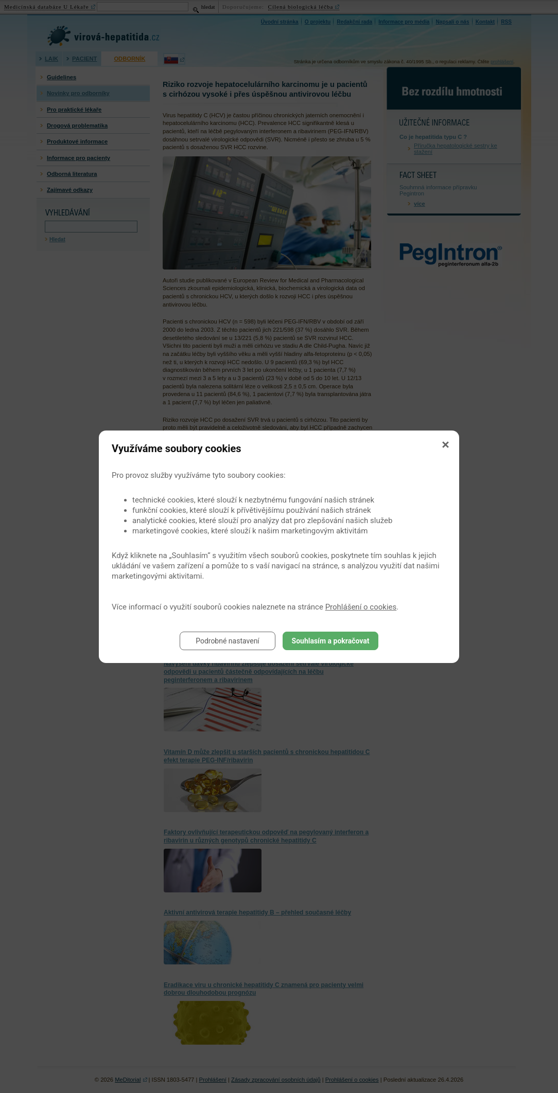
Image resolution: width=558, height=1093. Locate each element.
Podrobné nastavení (227, 641)
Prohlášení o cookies (361, 607)
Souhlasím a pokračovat (331, 641)
